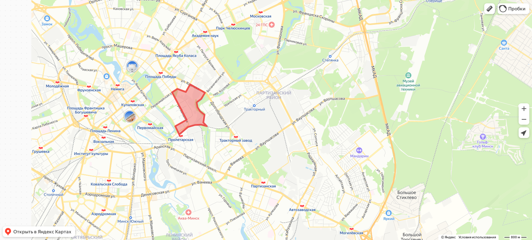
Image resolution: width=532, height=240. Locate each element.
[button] (489, 8)
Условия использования (477, 237)
